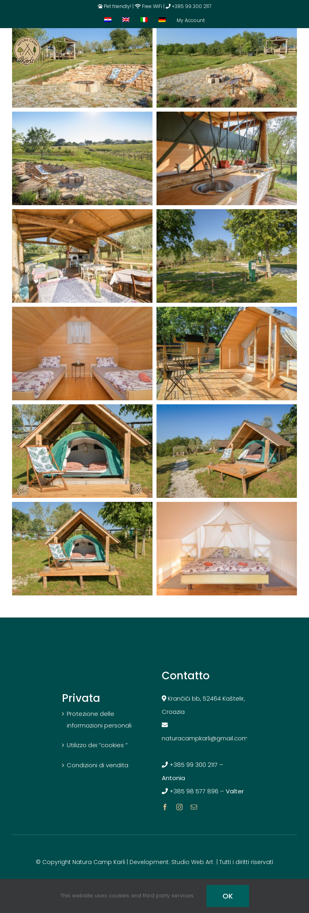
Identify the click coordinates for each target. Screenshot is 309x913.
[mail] (194, 807)
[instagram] (179, 807)
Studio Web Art (192, 862)
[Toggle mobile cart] (276, 51)
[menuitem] (108, 20)
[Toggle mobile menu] (292, 51)
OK (227, 896)
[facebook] (165, 807)
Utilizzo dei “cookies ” (97, 745)
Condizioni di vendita (97, 765)
